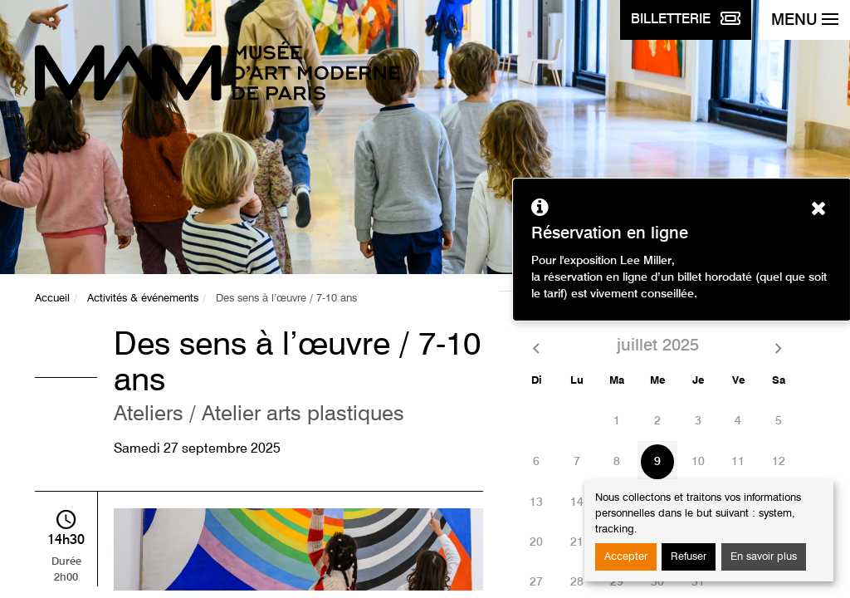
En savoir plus (763, 556)
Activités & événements (142, 298)
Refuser (688, 556)
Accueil (52, 298)
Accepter (625, 556)
